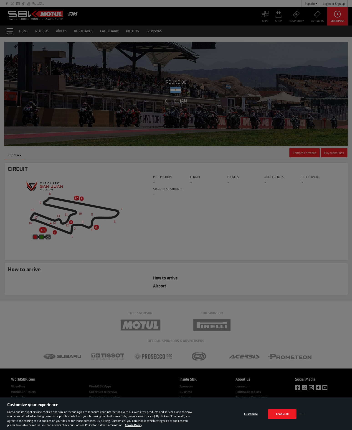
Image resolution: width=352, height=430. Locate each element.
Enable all (282, 414)
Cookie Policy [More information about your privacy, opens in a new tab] (133, 425)
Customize (251, 414)
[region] (176, 413)
